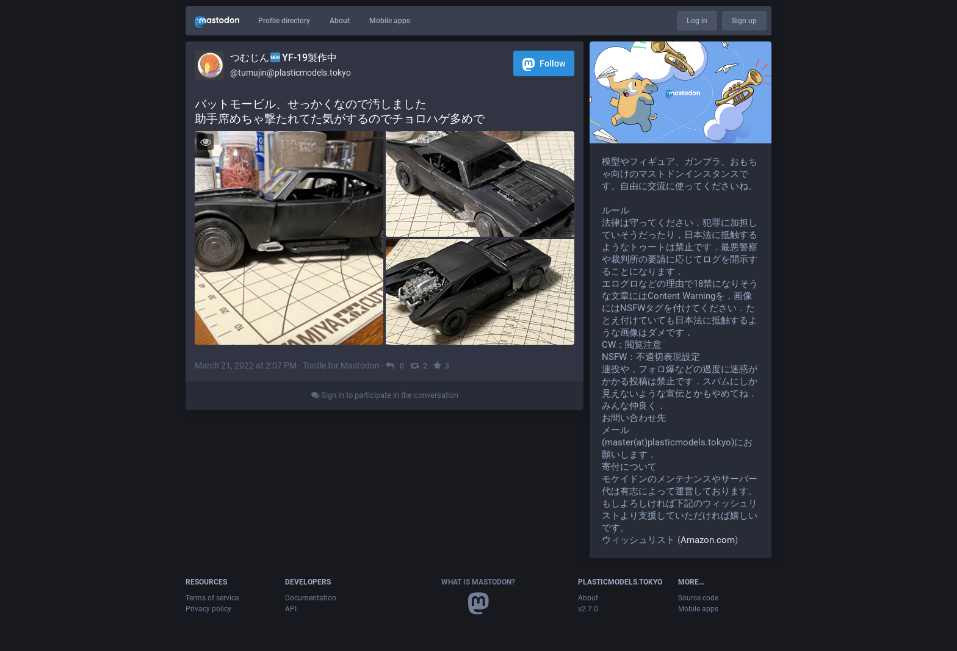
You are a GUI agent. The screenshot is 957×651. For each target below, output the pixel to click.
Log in (697, 20)
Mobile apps (389, 20)
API (291, 609)
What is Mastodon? (478, 582)
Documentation (310, 598)
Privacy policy (208, 609)
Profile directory (284, 20)
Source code (698, 598)
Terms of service (212, 598)
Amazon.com (708, 539)
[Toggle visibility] (205, 142)
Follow (543, 64)
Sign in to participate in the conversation (384, 395)
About (340, 20)
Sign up (744, 20)
